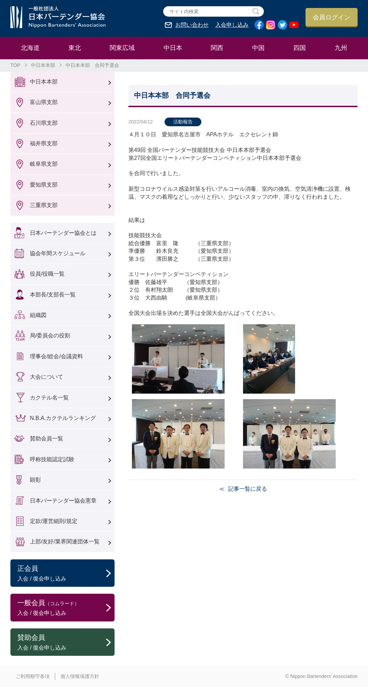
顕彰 (35, 480)
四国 (299, 47)
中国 (258, 47)
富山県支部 (44, 102)
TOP (15, 65)
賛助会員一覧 (46, 438)
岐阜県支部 (44, 164)
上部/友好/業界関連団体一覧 (65, 541)
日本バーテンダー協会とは (63, 233)
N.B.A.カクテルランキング (63, 418)
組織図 (38, 315)
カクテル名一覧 (49, 398)
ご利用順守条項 (33, 676)
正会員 (66, 574)
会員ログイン (331, 17)
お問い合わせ (192, 25)
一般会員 (66, 608)
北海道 (30, 47)
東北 (74, 47)
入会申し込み (232, 25)
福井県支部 (44, 143)
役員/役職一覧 (47, 274)
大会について (46, 377)
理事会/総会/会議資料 (56, 356)
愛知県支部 (44, 185)
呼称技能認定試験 (52, 459)
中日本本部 (43, 65)
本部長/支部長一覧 (53, 295)
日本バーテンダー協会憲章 (63, 501)
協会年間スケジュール (57, 253)
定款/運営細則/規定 (53, 521)
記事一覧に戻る (247, 489)
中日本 (173, 47)
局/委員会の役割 (50, 335)
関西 (217, 47)
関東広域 (122, 47)
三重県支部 (44, 205)
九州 (341, 47)
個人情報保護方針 (79, 676)
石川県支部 (44, 123)
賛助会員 (66, 643)
